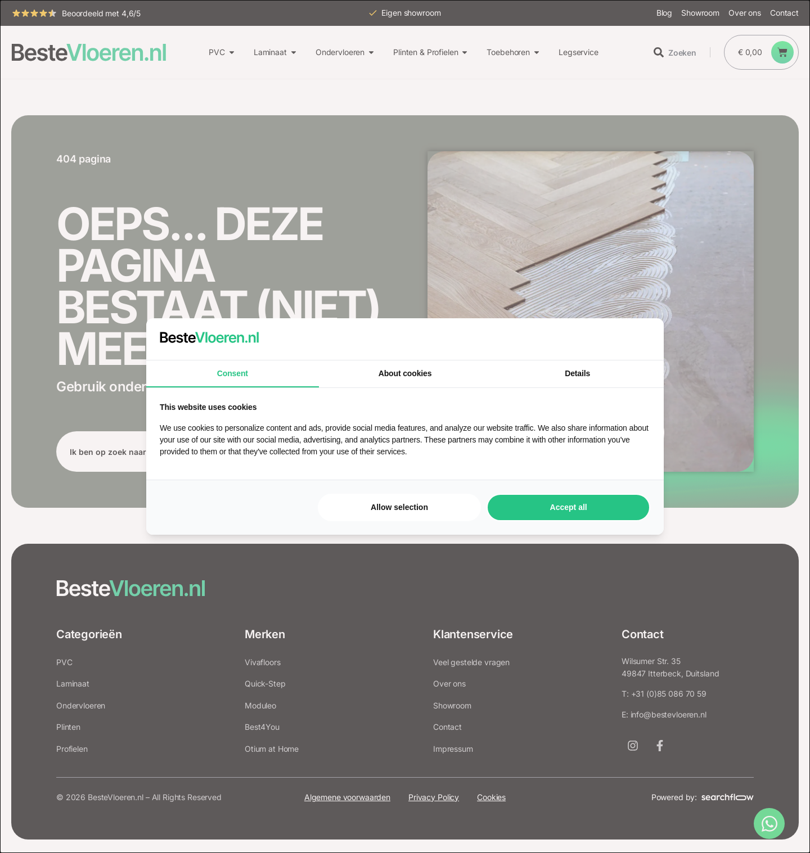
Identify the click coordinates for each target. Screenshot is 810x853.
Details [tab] (577, 373)
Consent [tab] (232, 373)
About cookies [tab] (405, 373)
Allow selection (399, 507)
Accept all (568, 507)
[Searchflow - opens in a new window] (636, 339)
